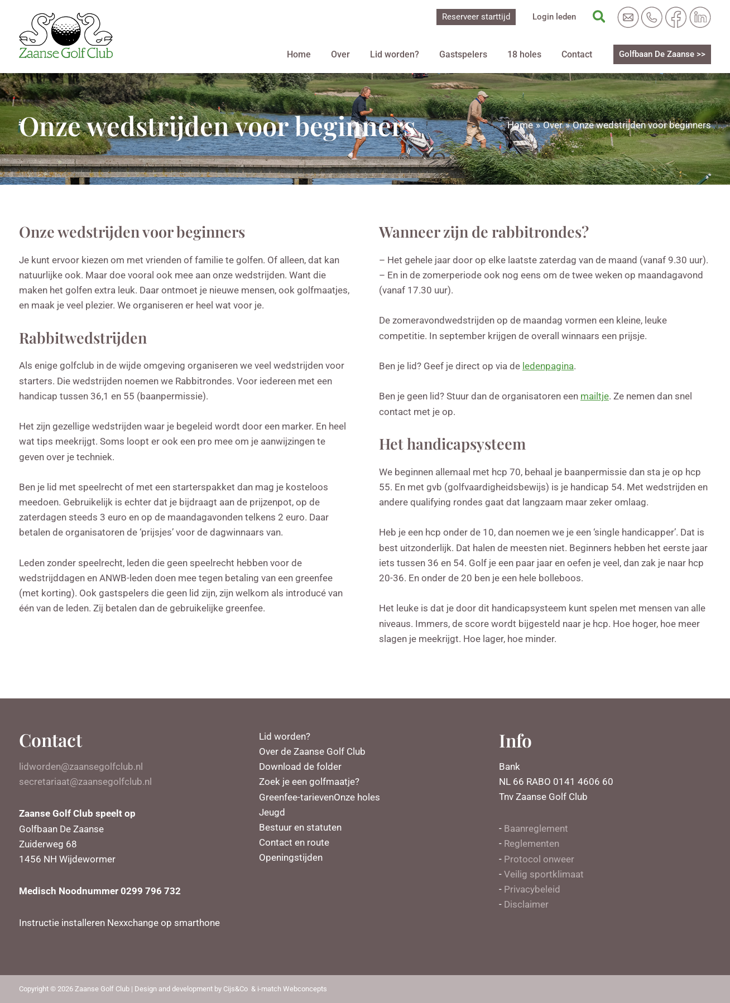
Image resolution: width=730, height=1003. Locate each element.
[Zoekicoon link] (600, 17)
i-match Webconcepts (292, 989)
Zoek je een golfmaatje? (309, 781)
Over (360, 54)
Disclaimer (526, 904)
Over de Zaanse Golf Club (312, 751)
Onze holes (357, 797)
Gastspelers (474, 54)
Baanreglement (536, 828)
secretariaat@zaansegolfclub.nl (85, 781)
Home (323, 54)
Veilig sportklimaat (544, 874)
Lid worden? (410, 54)
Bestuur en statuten (300, 827)
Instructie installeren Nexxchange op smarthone (119, 922)
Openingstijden (291, 857)
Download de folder (300, 766)
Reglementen (531, 843)
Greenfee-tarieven (296, 797)
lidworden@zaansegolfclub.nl (81, 766)
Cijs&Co (235, 989)
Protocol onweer (539, 859)
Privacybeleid (532, 889)
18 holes (531, 54)
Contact (579, 54)
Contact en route (294, 842)
